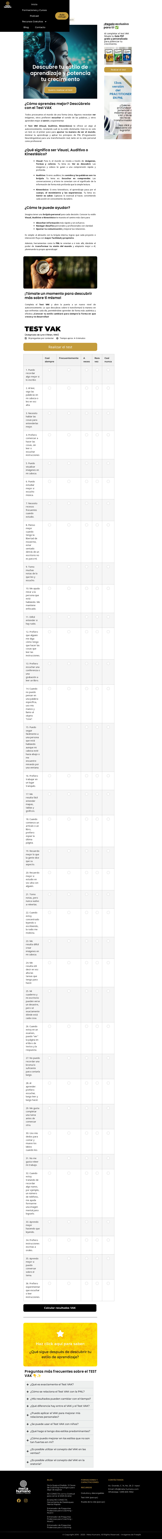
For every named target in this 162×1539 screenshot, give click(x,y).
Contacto (101, 10)
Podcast (101, 4)
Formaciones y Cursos (78, 4)
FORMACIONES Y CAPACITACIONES (90, 1481)
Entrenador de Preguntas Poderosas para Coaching (59, 1526)
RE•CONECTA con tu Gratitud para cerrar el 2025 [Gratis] (61, 1495)
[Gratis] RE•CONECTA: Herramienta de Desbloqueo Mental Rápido (60, 1502)
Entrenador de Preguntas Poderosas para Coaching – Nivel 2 (60, 1519)
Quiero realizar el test (60, 90)
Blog (87, 10)
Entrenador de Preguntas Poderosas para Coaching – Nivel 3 (60, 1510)
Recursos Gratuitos (66, 10)
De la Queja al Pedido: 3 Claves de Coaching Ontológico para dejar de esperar (61, 1487)
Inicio (57, 4)
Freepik (137, 1534)
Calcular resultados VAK (69, 1307)
